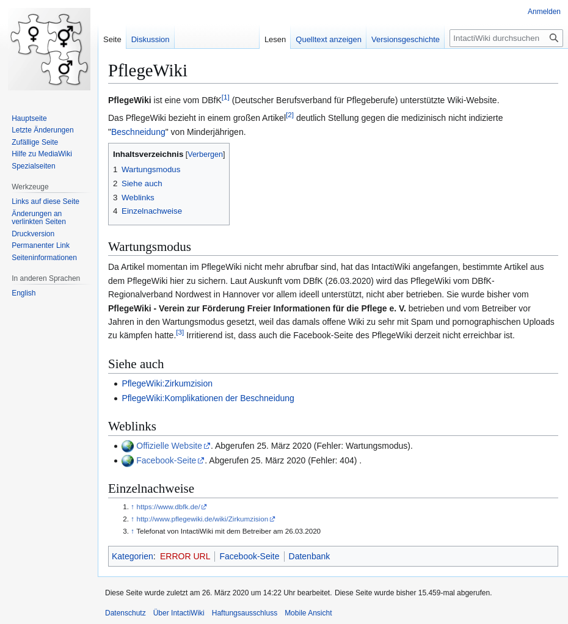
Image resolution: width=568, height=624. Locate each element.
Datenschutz (125, 613)
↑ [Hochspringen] (132, 506)
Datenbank (309, 556)
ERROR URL (185, 556)
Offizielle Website (169, 446)
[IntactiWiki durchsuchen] (506, 38)
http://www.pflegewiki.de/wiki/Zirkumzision (202, 519)
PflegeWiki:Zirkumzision (167, 383)
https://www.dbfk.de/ (168, 506)
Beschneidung (138, 132)
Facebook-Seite (166, 460)
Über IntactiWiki (179, 613)
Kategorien (132, 556)
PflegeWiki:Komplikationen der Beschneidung (208, 398)
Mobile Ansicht (308, 613)
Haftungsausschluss (244, 613)
